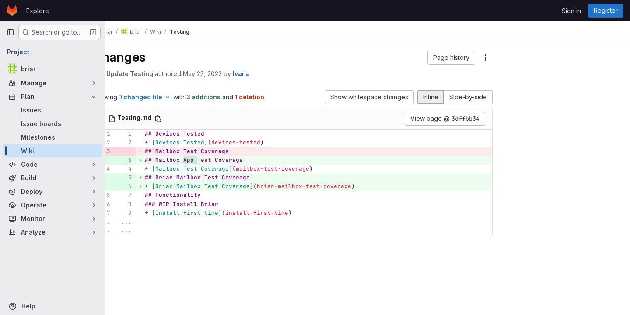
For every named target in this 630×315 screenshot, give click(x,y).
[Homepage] (12, 11)
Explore (37, 10)
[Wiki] (53, 150)
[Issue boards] (53, 123)
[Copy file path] (181, 118)
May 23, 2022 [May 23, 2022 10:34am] (225, 73)
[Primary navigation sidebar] (11, 32)
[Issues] (53, 110)
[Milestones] (53, 137)
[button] (451, 58)
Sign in (571, 10)
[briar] (53, 69)
